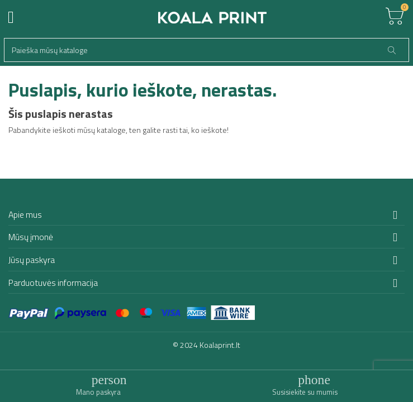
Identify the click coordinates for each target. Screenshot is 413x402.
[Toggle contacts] (305, 385)
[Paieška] (206, 50)
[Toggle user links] (98, 385)
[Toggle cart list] (394, 17)
